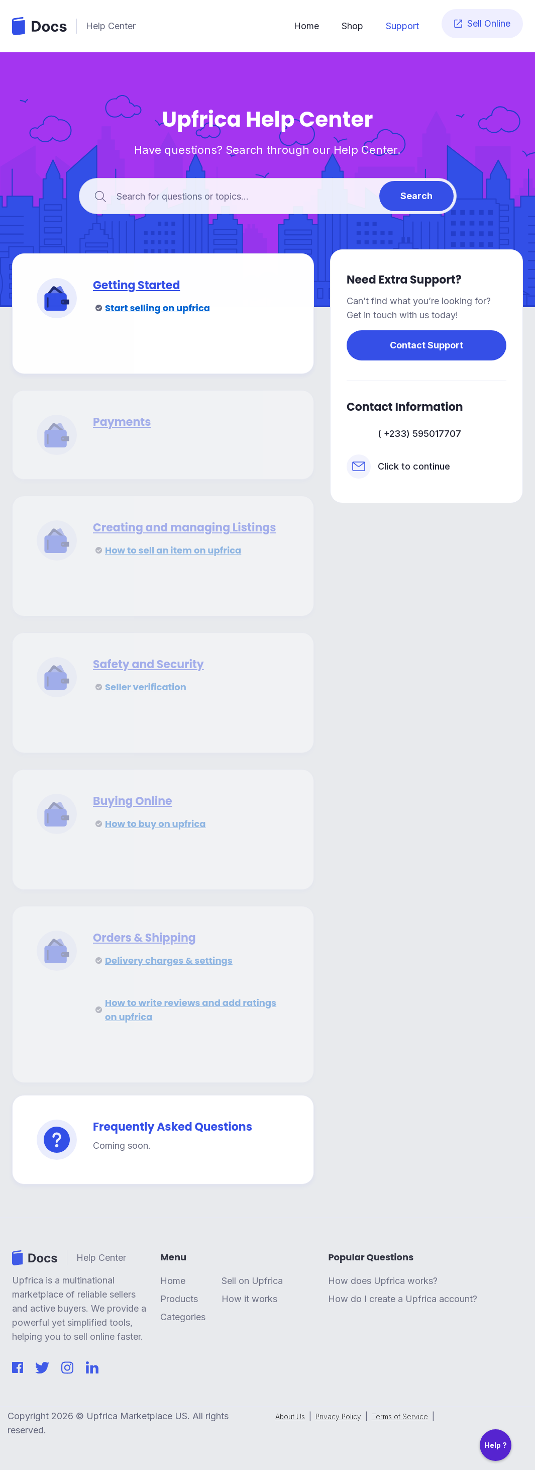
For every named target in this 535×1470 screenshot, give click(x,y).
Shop (352, 26)
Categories (182, 1317)
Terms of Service (400, 1417)
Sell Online (482, 23)
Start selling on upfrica (157, 308)
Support (402, 26)
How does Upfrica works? (383, 1281)
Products (179, 1299)
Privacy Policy (338, 1417)
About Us (290, 1417)
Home (306, 26)
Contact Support (426, 345)
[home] (146, 26)
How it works (249, 1299)
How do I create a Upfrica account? (402, 1299)
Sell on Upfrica (252, 1281)
